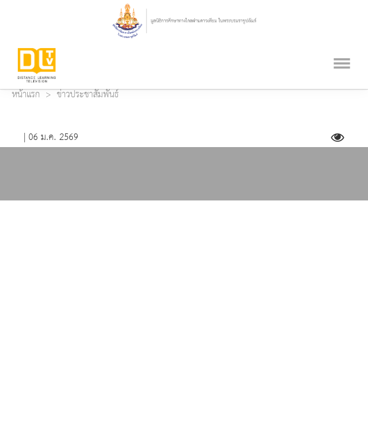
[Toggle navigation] (342, 49)
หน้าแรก (26, 95)
